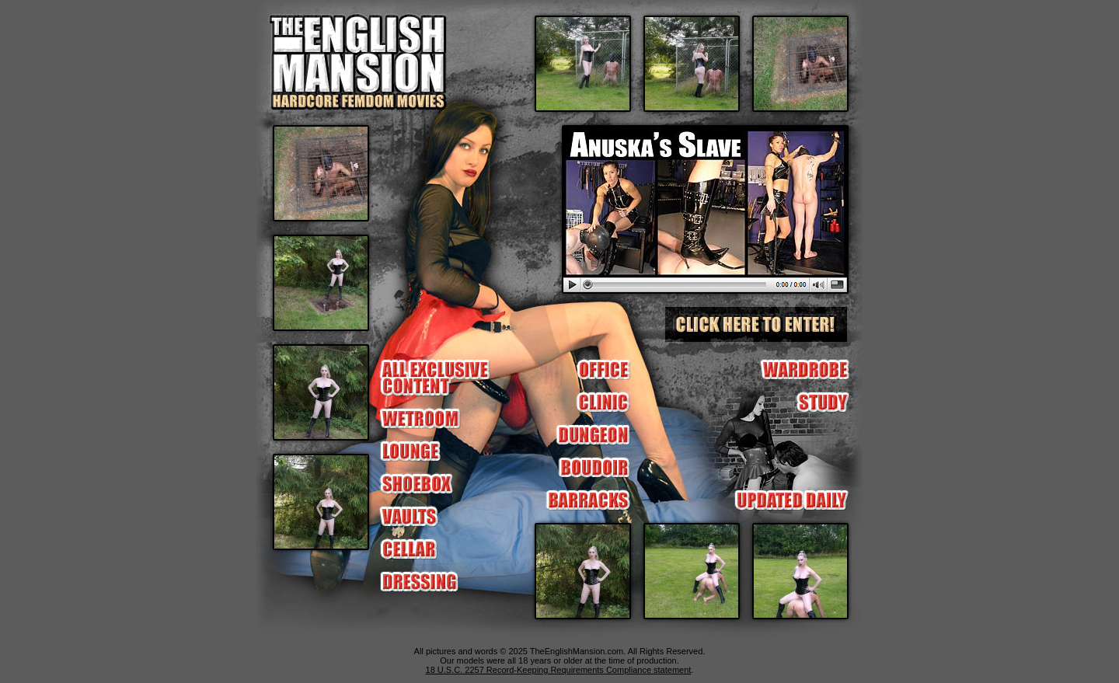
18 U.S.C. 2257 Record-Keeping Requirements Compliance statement (559, 669)
